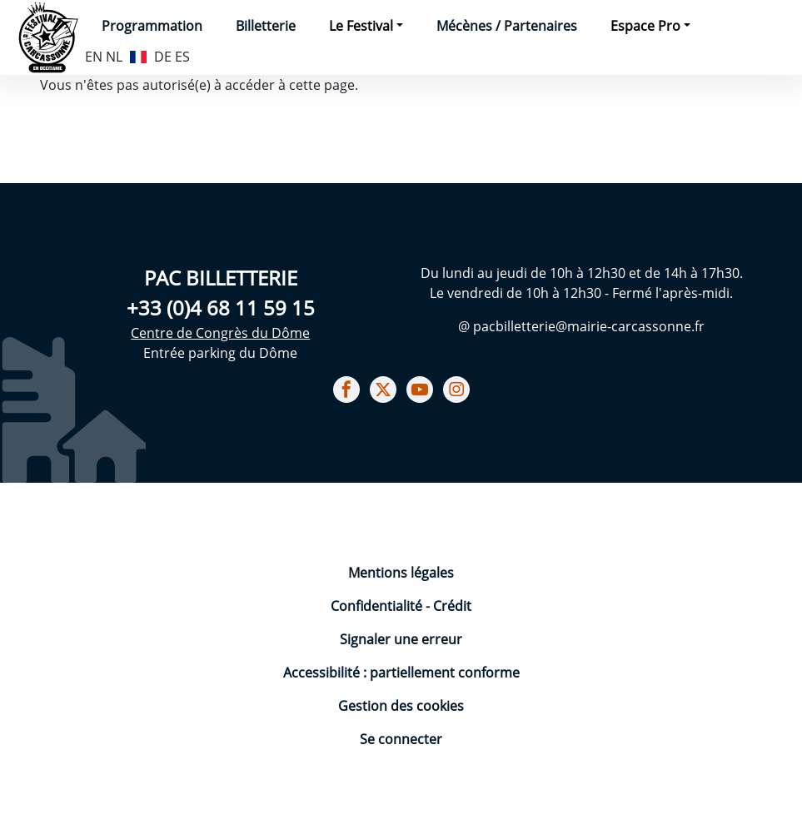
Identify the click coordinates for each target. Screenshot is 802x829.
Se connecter (401, 739)
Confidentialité (378, 606)
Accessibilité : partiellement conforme (401, 672)
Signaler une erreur (401, 639)
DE (163, 56)
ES (182, 56)
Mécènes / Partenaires (506, 26)
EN (93, 56)
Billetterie (266, 26)
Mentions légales (401, 572)
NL (114, 56)
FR (138, 55)
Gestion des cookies (401, 706)
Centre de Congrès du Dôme (220, 333)
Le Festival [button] (361, 26)
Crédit (452, 606)
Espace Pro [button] (645, 26)
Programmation (152, 26)
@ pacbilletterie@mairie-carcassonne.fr (581, 326)
